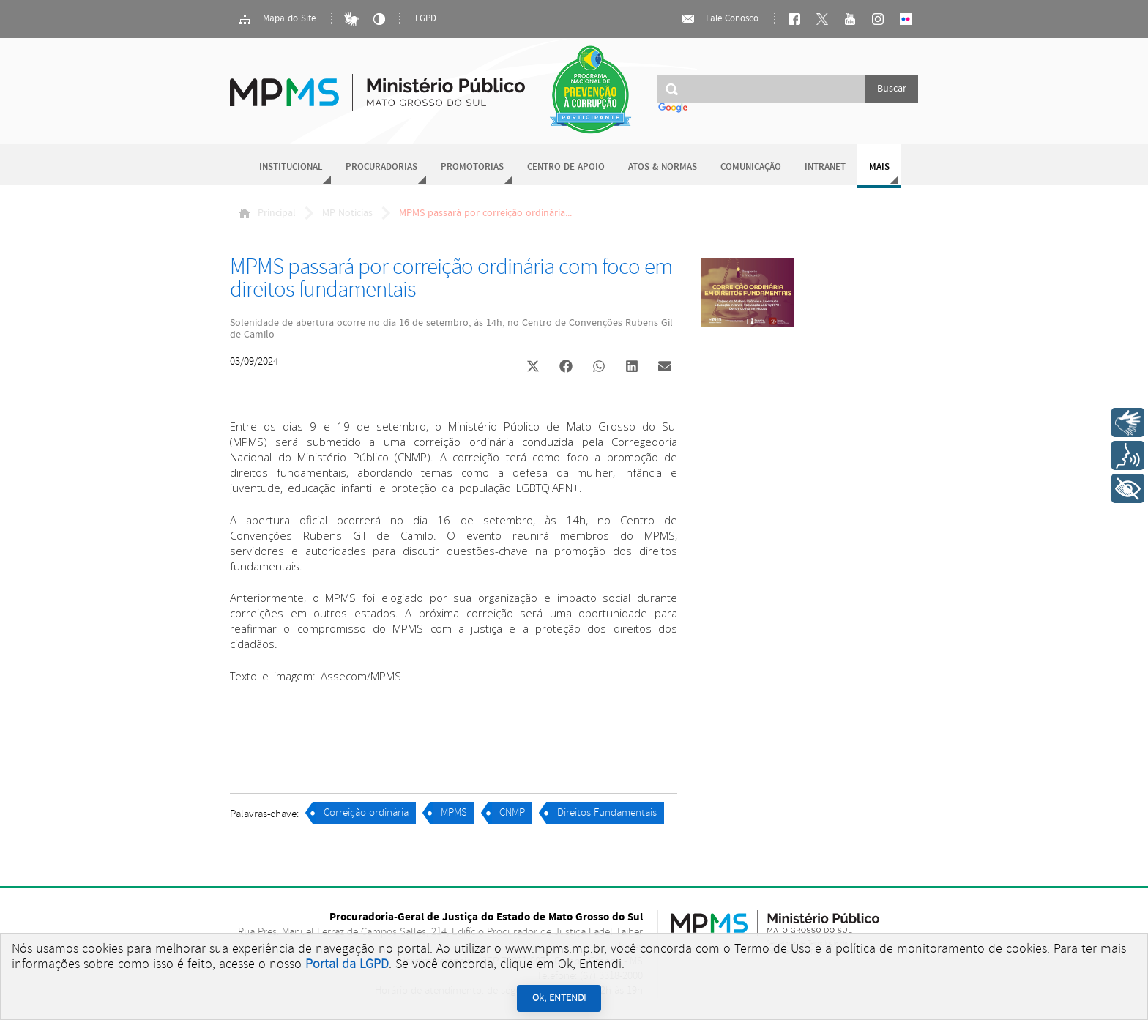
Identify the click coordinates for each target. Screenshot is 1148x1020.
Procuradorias (381, 167)
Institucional (290, 167)
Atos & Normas (662, 167)
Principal (267, 213)
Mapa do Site (277, 19)
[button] (532, 368)
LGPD (425, 18)
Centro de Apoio (566, 167)
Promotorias (472, 167)
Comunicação (750, 167)
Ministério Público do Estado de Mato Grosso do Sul (377, 84)
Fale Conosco (719, 19)
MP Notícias (347, 213)
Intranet (825, 167)
